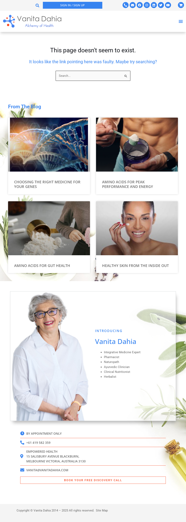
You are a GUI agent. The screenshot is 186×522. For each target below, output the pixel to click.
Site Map (102, 510)
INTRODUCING (109, 331)
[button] (37, 5)
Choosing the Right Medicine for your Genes (47, 184)
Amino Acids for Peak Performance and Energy (127, 184)
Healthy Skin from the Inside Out (135, 265)
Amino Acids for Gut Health (42, 265)
